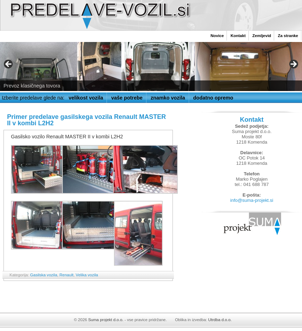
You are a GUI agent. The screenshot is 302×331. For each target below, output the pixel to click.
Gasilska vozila (43, 275)
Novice (217, 36)
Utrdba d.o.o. (220, 320)
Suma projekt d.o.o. (105, 320)
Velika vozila (87, 275)
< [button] (9, 64)
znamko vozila (168, 98)
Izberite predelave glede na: (33, 98)
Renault (66, 275)
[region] (151, 66)
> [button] (293, 64)
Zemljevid (261, 36)
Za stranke (288, 36)
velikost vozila (86, 98)
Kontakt (238, 36)
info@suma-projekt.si (251, 200)
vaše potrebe (127, 98)
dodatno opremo (213, 98)
